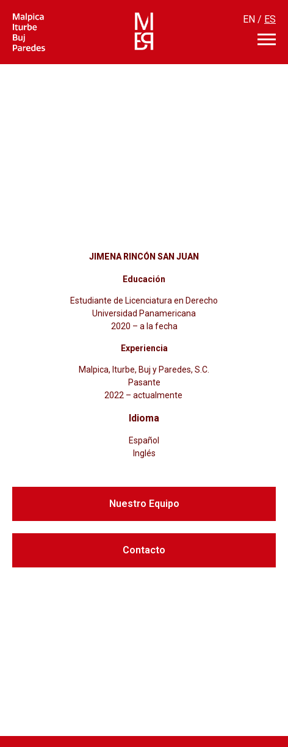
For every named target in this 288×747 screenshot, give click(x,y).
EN (249, 19)
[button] (144, 504)
